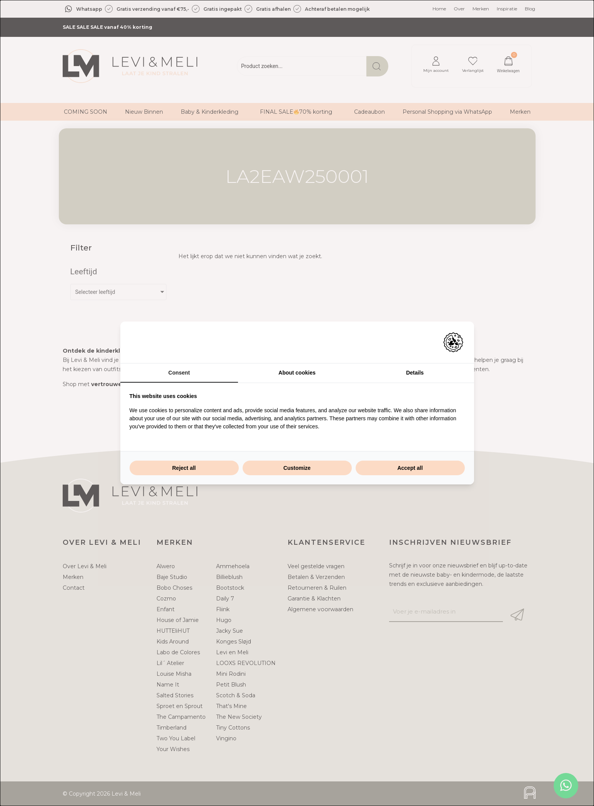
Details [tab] (415, 373)
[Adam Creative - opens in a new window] (453, 342)
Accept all (410, 468)
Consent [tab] (179, 373)
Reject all (184, 468)
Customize (297, 468)
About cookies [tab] (296, 373)
